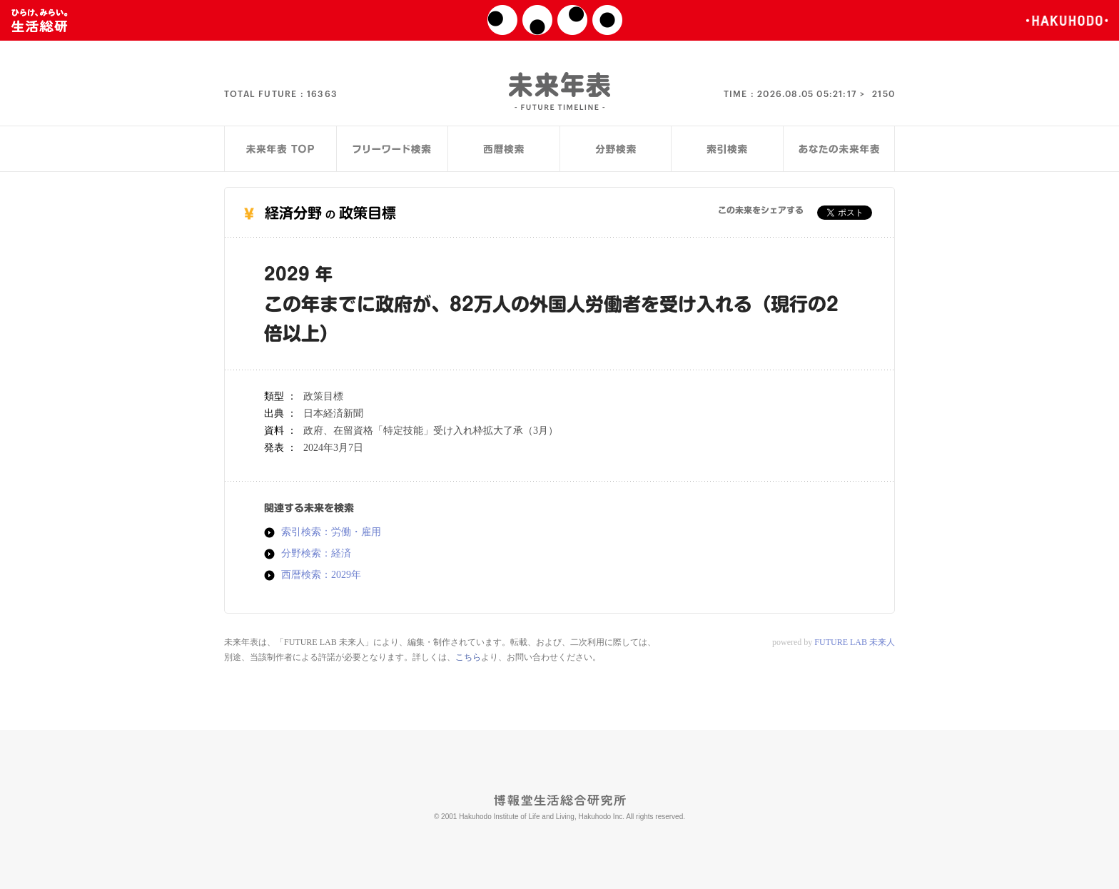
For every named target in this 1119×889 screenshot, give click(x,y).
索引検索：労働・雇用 (331, 532)
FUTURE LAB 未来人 (854, 642)
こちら (468, 657)
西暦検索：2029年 (321, 575)
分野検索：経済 (316, 554)
